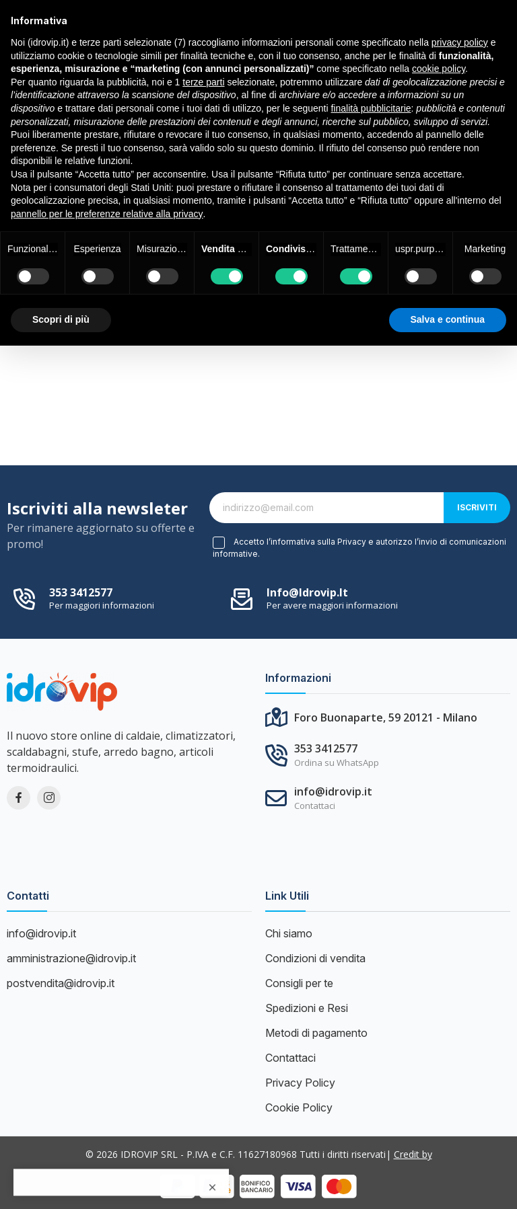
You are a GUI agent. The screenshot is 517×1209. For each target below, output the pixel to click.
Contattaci (290, 1057)
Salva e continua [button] (448, 319)
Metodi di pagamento (316, 1033)
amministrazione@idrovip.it (71, 958)
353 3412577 (80, 592)
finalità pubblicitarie (371, 108)
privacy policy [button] (460, 42)
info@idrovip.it (307, 592)
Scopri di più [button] (61, 319)
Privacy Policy (300, 1082)
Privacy (351, 542)
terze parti (203, 82)
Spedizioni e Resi (306, 1008)
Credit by (413, 1154)
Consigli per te (299, 983)
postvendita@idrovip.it (60, 983)
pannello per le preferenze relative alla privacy (107, 213)
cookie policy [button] (438, 68)
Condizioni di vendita (315, 958)
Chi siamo (288, 933)
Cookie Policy (299, 1107)
